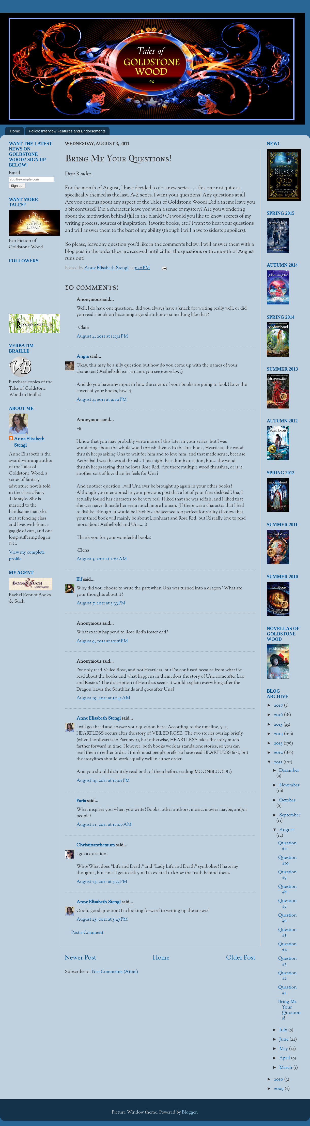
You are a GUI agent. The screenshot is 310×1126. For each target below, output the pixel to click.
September (289, 815)
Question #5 (287, 933)
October (287, 800)
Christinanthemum (95, 845)
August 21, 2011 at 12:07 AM (103, 824)
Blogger (189, 1112)
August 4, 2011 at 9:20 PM (101, 400)
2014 (279, 734)
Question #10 (287, 861)
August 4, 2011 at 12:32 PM (102, 336)
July (283, 1030)
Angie (82, 357)
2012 (279, 753)
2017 (279, 705)
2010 (279, 1079)
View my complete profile (27, 555)
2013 (279, 743)
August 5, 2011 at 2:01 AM (101, 559)
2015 (278, 724)
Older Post (240, 958)
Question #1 (287, 990)
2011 (278, 762)
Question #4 (287, 947)
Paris (81, 801)
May (284, 1049)
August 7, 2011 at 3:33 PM (100, 603)
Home (15, 131)
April (285, 1058)
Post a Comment (87, 933)
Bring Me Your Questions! (289, 1010)
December (289, 770)
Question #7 (287, 904)
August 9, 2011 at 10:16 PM (102, 641)
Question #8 (287, 890)
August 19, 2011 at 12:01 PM (103, 781)
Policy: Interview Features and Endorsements (67, 131)
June (284, 1039)
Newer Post (80, 958)
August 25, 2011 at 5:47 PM (102, 919)
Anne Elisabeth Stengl (98, 718)
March (286, 1067)
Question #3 (287, 961)
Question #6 (287, 918)
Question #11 (287, 846)
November (289, 785)
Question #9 (287, 875)
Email (14, 173)
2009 (279, 1089)
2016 (279, 715)
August (286, 830)
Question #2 (287, 976)
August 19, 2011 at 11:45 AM (103, 698)
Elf (79, 579)
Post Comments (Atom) (115, 972)
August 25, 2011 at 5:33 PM (101, 882)
